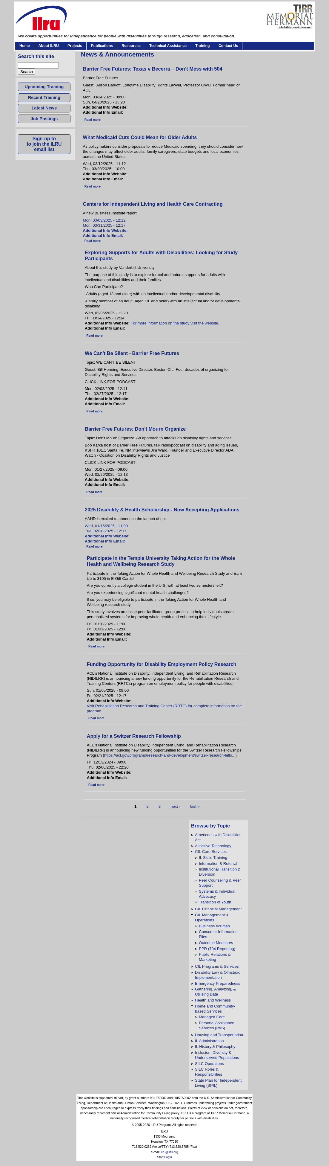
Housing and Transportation (219, 1035)
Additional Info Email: (103, 235)
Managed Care (212, 1017)
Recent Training (44, 97)
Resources (131, 46)
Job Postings (44, 118)
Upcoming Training (44, 86)
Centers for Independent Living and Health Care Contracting (153, 204)
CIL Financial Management (218, 909)
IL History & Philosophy (215, 1046)
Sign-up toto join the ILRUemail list (44, 144)
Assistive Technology (213, 846)
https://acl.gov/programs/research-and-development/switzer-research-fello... (169, 755)
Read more (92, 119)
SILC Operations (209, 1063)
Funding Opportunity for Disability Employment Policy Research (161, 664)
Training (202, 46)
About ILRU (49, 46)
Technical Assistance (168, 46)
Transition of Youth (215, 902)
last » (194, 806)
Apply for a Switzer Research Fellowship (134, 736)
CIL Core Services (211, 851)
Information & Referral (218, 863)
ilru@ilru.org (169, 1152)
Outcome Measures (216, 943)
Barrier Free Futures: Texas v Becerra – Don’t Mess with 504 (152, 68)
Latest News (44, 108)
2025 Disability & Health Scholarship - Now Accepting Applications (162, 509)
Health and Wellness (213, 1000)
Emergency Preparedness (217, 983)
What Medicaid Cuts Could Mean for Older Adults (140, 137)
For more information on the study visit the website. (175, 323)
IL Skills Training (213, 857)
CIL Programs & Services (217, 966)
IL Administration (209, 1041)
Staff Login (164, 1157)
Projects (74, 46)
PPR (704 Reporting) (217, 948)
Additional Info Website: (106, 230)
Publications (102, 46)
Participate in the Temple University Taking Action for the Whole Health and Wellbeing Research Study (161, 561)
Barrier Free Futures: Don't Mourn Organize (135, 429)
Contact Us (228, 46)
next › (175, 806)
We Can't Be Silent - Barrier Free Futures (132, 353)
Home (24, 46)
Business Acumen (214, 926)
